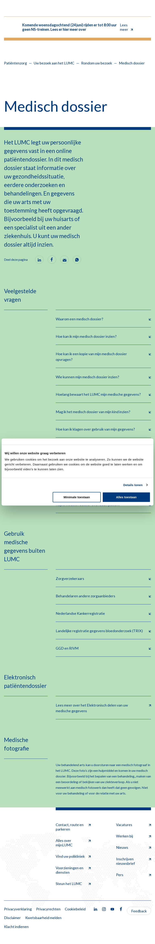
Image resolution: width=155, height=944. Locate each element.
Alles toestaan (126, 497)
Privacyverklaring (18, 909)
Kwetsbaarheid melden (43, 917)
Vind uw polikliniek (73, 856)
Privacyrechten (48, 909)
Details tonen (132, 485)
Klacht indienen (16, 926)
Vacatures (133, 824)
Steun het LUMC (73, 883)
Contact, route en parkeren (73, 826)
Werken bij (133, 836)
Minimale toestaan (77, 497)
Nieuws (133, 847)
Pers (133, 874)
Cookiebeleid (75, 909)
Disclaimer (12, 917)
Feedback (139, 911)
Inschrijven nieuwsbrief (133, 861)
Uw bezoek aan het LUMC (54, 63)
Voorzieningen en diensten (73, 870)
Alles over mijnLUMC (73, 842)
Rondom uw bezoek (96, 63)
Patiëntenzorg (15, 63)
